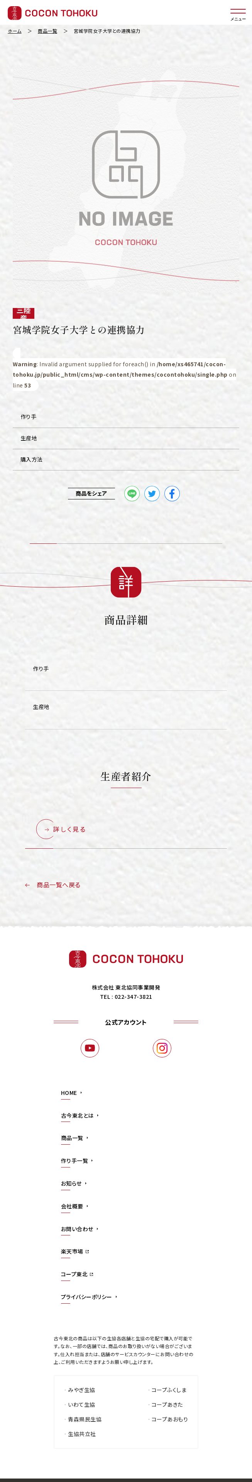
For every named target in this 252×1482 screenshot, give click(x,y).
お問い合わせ (77, 1229)
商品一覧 (72, 1138)
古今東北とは (77, 1115)
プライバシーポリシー (86, 1297)
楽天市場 (72, 1251)
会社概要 (72, 1206)
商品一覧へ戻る (59, 884)
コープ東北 (74, 1274)
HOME (69, 1092)
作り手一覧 (74, 1160)
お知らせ (71, 1183)
